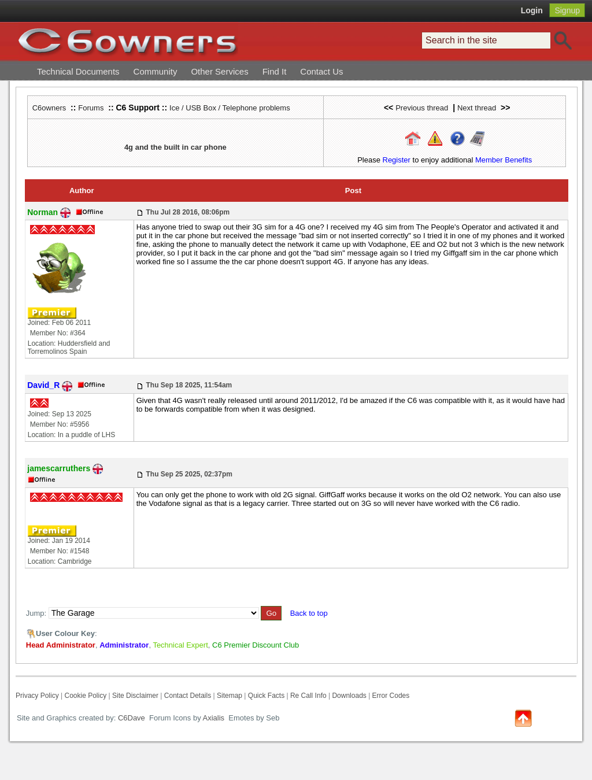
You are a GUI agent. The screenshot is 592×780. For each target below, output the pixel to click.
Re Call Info (308, 696)
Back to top (309, 613)
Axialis (214, 718)
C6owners (49, 107)
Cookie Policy (85, 696)
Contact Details (187, 696)
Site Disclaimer (135, 696)
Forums (90, 107)
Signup (567, 10)
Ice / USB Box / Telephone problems (229, 107)
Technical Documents (78, 71)
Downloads (349, 696)
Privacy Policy (37, 696)
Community (155, 71)
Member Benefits (503, 160)
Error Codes (391, 696)
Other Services (219, 71)
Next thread (476, 107)
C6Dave (130, 718)
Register (396, 160)
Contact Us (321, 71)
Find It (274, 71)
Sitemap (229, 696)
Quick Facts (267, 696)
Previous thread (421, 107)
